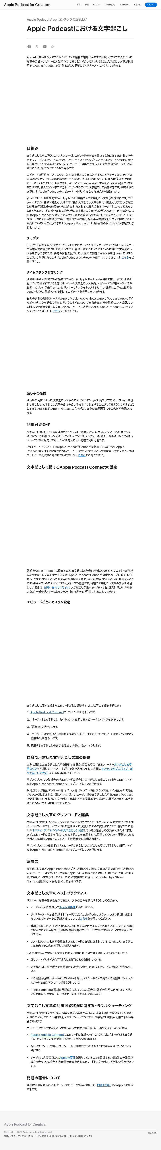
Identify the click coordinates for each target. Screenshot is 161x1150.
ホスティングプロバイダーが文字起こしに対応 (58, 830)
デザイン (96, 4)
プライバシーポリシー (26, 1136)
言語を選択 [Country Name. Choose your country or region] (152, 1133)
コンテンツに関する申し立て (81, 1136)
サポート (137, 4)
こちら (125, 258)
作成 (78, 4)
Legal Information (58, 1136)
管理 (86, 4)
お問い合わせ (9, 1136)
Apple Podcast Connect (47, 712)
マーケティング (110, 4)
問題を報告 (104, 1085)
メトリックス (124, 4)
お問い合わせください (56, 587)
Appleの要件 (67, 907)
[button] (29, 46)
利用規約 (42, 1136)
